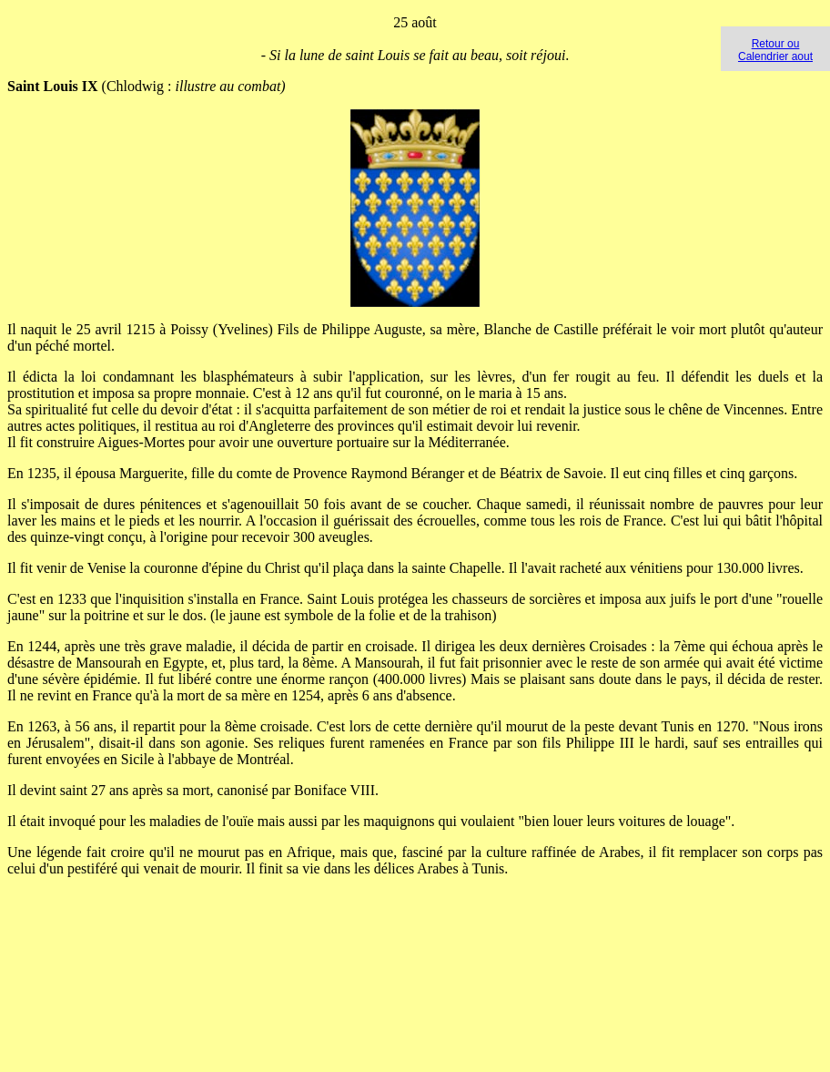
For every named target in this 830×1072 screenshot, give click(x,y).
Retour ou (776, 43)
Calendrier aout (775, 56)
